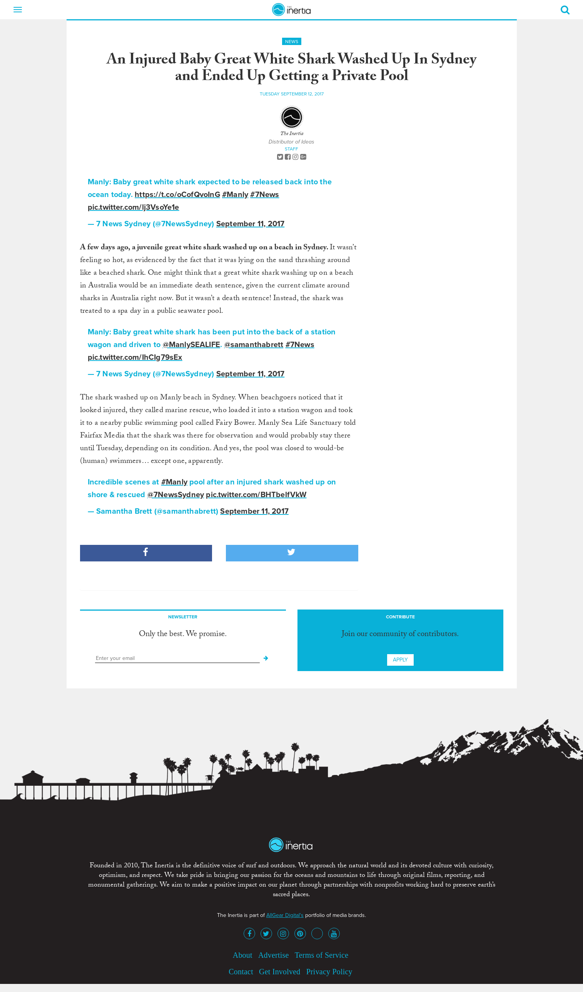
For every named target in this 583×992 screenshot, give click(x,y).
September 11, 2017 (250, 224)
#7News (264, 194)
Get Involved (279, 971)
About (242, 955)
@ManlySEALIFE (192, 344)
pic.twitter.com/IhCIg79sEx (135, 357)
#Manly (235, 194)
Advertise (273, 955)
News (291, 41)
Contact (241, 971)
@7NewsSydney (175, 494)
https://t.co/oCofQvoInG (177, 194)
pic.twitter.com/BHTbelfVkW (256, 494)
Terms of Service (322, 955)
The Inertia (291, 134)
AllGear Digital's (285, 915)
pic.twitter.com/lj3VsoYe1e (133, 207)
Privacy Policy (329, 971)
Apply (400, 659)
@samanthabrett (254, 344)
